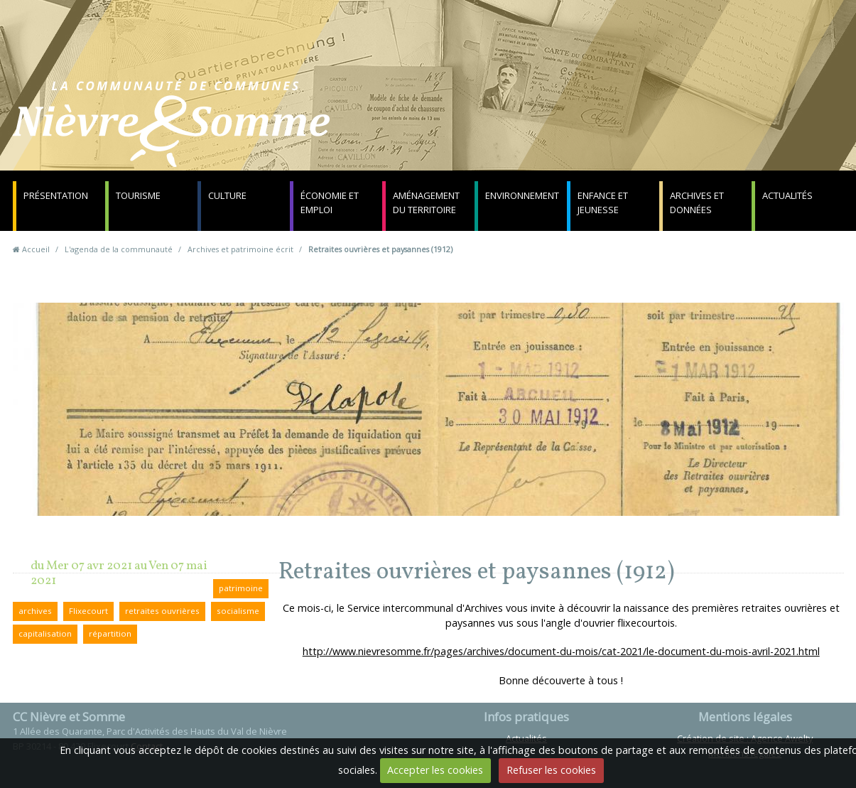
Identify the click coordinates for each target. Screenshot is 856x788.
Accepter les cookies (435, 770)
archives (35, 610)
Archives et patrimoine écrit (240, 249)
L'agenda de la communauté (119, 249)
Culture (227, 195)
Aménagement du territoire (426, 202)
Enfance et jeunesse (603, 202)
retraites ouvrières (162, 610)
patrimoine (241, 588)
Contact (599, 131)
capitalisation (45, 633)
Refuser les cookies (551, 770)
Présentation (55, 195)
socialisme (238, 610)
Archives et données (697, 202)
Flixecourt (88, 610)
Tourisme (138, 195)
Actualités (787, 195)
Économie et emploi (329, 202)
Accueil (36, 249)
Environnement (522, 195)
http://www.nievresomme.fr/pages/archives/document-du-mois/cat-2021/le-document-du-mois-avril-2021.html (561, 651)
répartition (110, 633)
